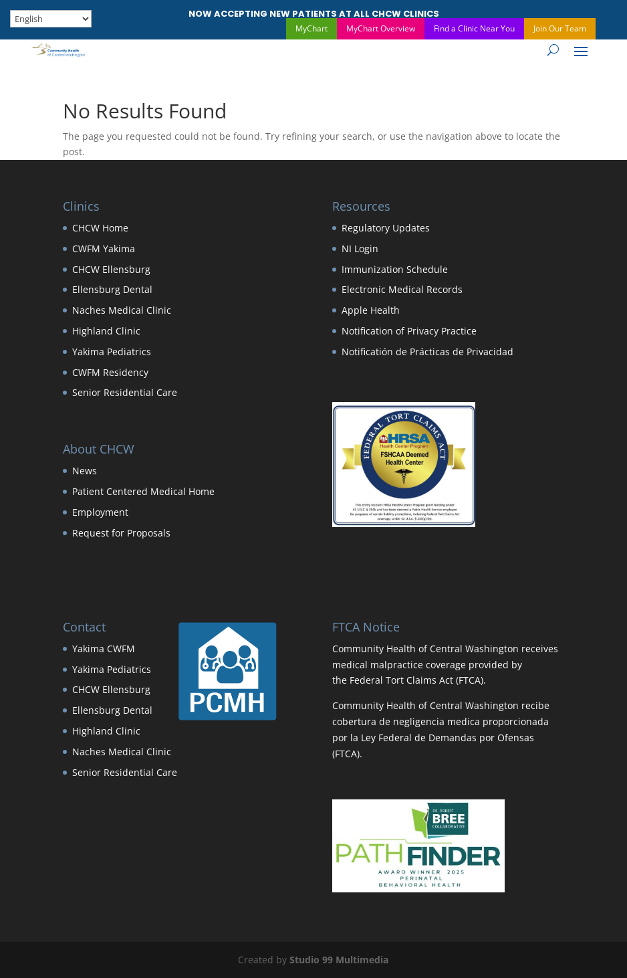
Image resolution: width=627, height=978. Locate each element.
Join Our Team (559, 28)
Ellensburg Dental (112, 289)
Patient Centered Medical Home (143, 491)
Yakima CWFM (103, 648)
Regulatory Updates (386, 227)
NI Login (360, 248)
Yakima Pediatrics (111, 351)
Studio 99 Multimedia (338, 959)
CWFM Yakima (103, 248)
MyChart (311, 28)
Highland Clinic (106, 330)
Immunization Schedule (395, 269)
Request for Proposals (121, 532)
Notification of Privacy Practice (409, 330)
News (84, 470)
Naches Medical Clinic (121, 310)
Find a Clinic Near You (474, 28)
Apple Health (371, 310)
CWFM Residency (110, 372)
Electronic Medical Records (402, 289)
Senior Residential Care (124, 392)
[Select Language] (51, 18)
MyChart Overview (380, 28)
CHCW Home (100, 227)
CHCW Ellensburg (111, 269)
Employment (100, 512)
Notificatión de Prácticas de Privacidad (427, 351)
